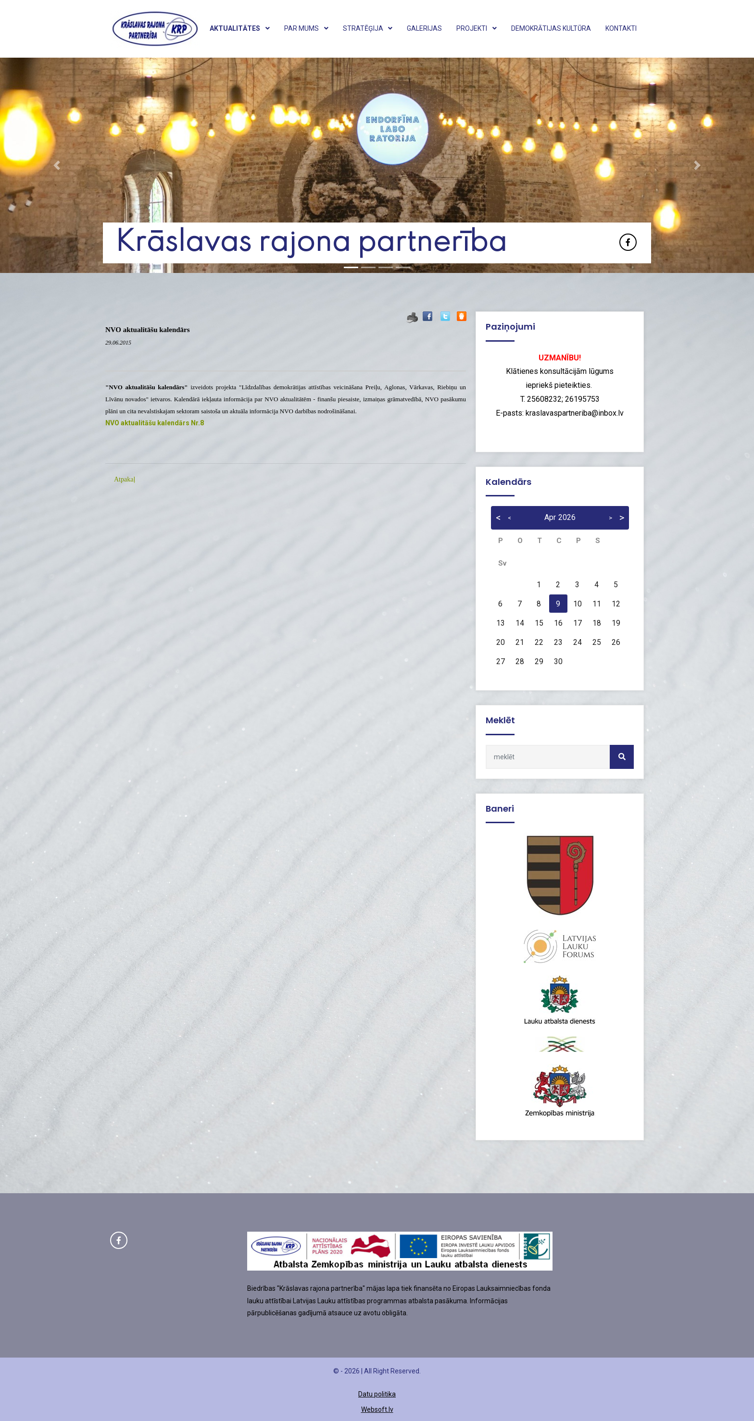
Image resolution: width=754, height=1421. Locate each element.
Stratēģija (368, 28)
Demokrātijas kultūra (551, 28)
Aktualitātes (240, 28)
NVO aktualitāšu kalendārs (147, 330)
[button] (56, 165)
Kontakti (621, 28)
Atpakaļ (124, 479)
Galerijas (424, 28)
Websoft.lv (377, 1409)
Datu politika (377, 1394)
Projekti (476, 28)
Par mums (306, 28)
